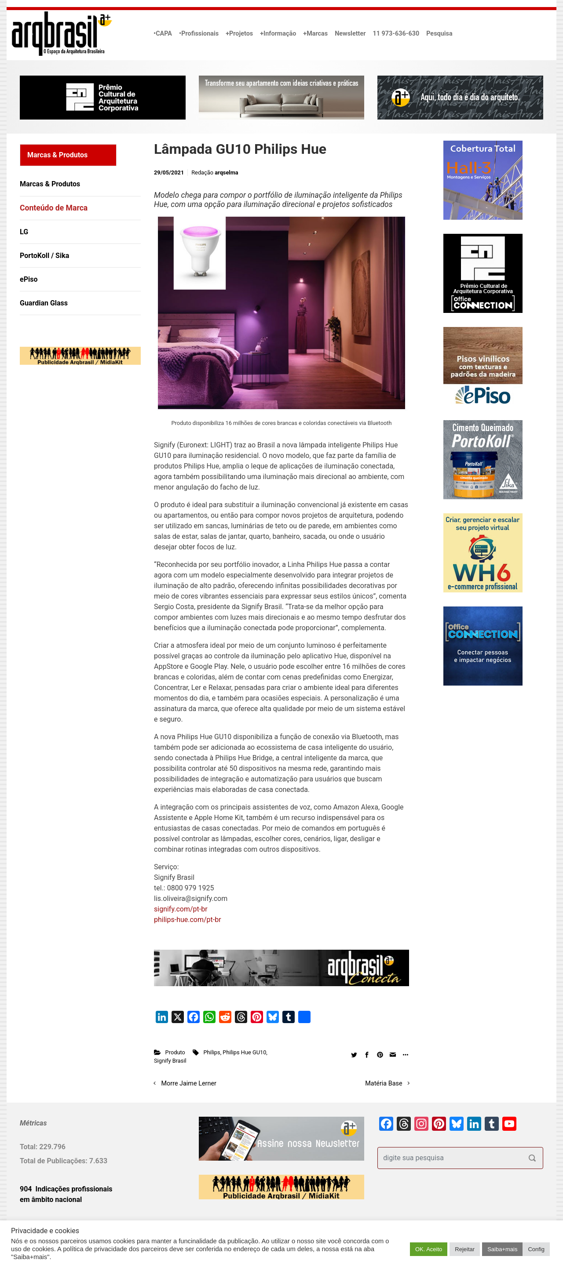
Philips (211, 1052)
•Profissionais (199, 33)
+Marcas (315, 33)
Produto (175, 1052)
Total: (29, 1147)
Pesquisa (439, 33)
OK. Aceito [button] (428, 1249)
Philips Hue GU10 (244, 1052)
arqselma (226, 172)
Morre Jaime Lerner (188, 1083)
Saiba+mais (502, 1249)
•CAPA (163, 33)
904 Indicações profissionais (66, 1189)
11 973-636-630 (396, 33)
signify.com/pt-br (181, 909)
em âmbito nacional (51, 1199)
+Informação (278, 33)
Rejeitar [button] (465, 1249)
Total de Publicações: (54, 1161)
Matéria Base (383, 1083)
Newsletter (350, 33)
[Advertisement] (75, 461)
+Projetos (239, 33)
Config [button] (536, 1249)
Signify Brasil (170, 1060)
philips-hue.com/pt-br (187, 919)
